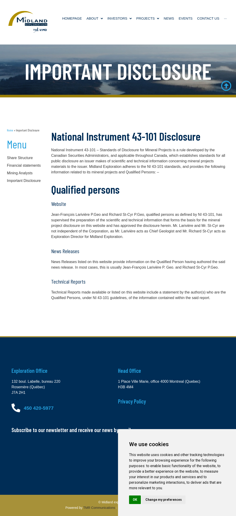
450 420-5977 (39, 408)
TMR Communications (99, 508)
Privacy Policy (132, 401)
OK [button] (135, 499)
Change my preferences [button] (163, 499)
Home (10, 130)
